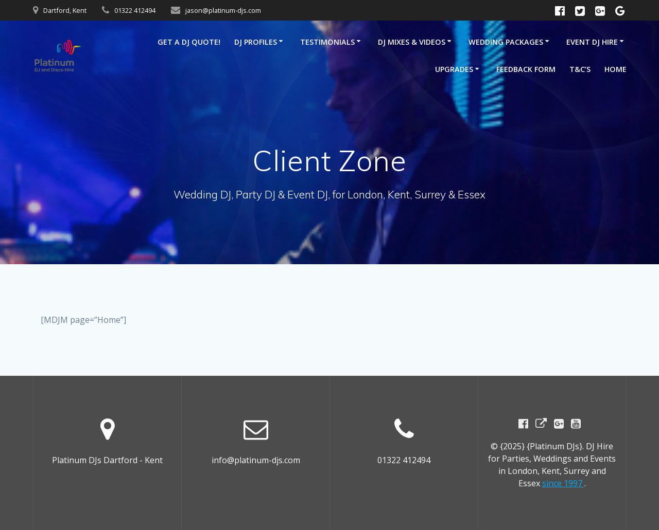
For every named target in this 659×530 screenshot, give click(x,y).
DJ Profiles (255, 42)
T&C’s (580, 69)
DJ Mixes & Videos (411, 42)
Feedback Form (526, 69)
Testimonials (327, 42)
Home (615, 69)
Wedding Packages (506, 42)
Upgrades (454, 69)
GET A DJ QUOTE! (189, 42)
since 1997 (563, 483)
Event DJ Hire (592, 42)
